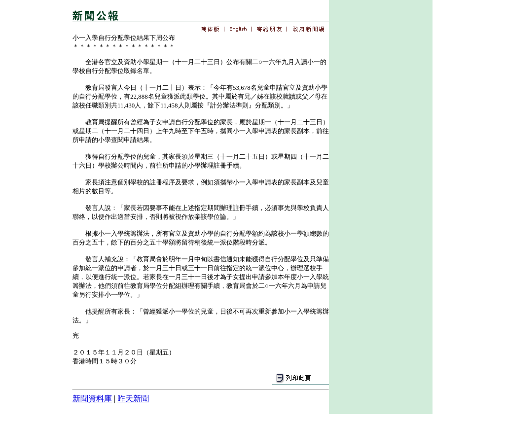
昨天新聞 (133, 398)
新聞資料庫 (92, 398)
